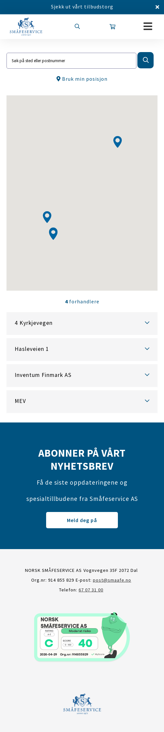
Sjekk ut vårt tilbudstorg (82, 6)
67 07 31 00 (91, 590)
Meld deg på (82, 520)
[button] (47, 217)
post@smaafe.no (112, 580)
